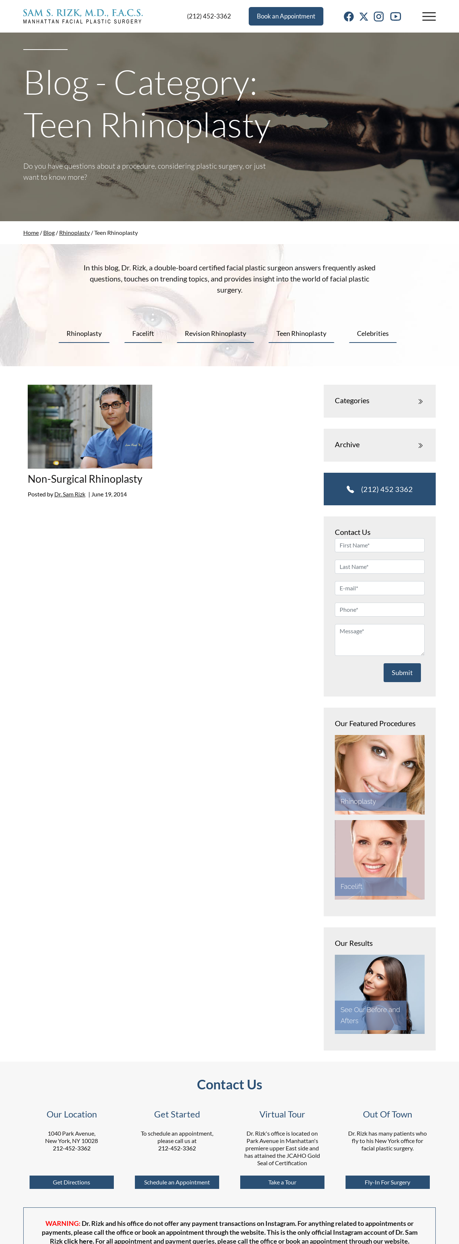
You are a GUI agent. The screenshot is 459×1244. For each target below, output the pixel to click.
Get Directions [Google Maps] (71, 1182)
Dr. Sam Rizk (69, 494)
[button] (429, 16)
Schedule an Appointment (177, 1182)
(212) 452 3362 (380, 489)
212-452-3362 (72, 1148)
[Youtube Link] (395, 16)
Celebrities (373, 333)
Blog (49, 232)
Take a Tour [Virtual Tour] (282, 1182)
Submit (402, 672)
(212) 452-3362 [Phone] (209, 16)
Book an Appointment (286, 16)
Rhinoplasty (74, 232)
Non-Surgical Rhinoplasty (85, 478)
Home (31, 232)
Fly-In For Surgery (387, 1182)
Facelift (143, 333)
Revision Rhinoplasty (215, 333)
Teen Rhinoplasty (301, 333)
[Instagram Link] (379, 16)
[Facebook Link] (349, 16)
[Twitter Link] (363, 16)
